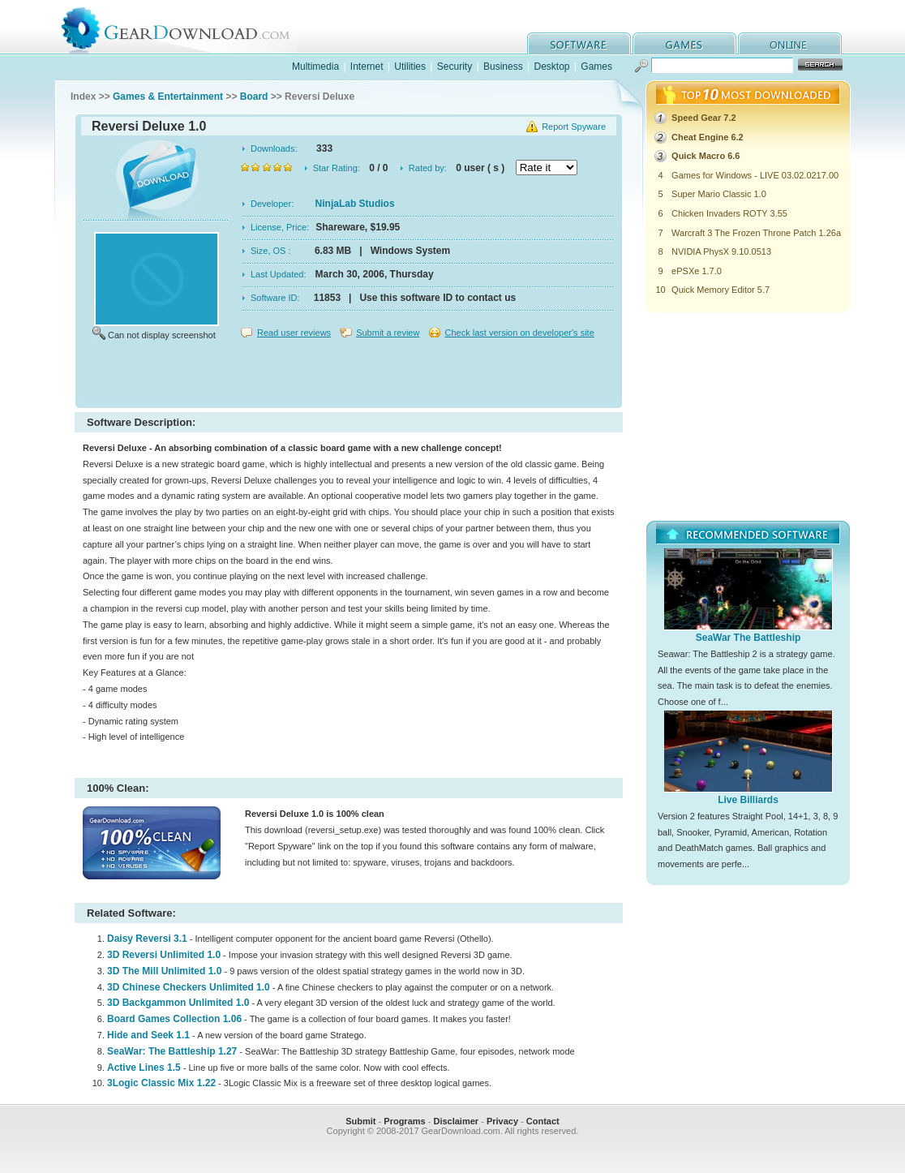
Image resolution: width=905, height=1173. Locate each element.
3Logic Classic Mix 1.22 (161, 1083)
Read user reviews (294, 332)
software (579, 43)
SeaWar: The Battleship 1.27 (172, 1051)
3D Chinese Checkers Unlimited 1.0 (188, 987)
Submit (360, 1121)
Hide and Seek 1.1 (148, 1035)
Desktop (551, 66)
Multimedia (315, 66)
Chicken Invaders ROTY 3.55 (729, 213)
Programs (404, 1121)
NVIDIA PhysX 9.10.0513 (721, 251)
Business (503, 66)
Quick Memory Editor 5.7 (720, 289)
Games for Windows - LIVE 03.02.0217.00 (755, 175)
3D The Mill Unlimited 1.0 (164, 971)
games (684, 43)
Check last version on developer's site (519, 332)
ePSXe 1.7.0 (696, 271)
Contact (543, 1121)
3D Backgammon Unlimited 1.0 (178, 1002)
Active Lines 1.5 (144, 1067)
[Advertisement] (348, 376)
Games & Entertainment (168, 96)
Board (254, 96)
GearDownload (188, 27)
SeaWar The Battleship (748, 637)
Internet (367, 66)
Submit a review (387, 332)
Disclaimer (455, 1121)
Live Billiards (748, 800)
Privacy (502, 1121)
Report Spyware (574, 126)
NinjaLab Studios (355, 203)
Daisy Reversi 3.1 (147, 938)
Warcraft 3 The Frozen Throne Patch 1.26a (756, 233)
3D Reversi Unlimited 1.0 (164, 954)
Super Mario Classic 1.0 (718, 194)
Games (596, 66)
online (790, 43)
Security (454, 66)
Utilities (410, 66)
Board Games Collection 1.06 (174, 1019)
